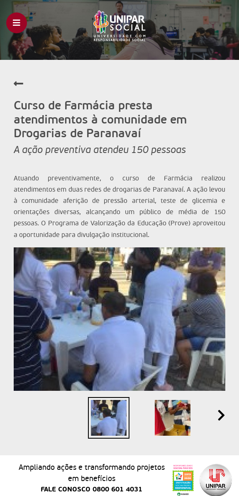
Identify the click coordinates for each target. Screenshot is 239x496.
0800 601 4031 (117, 489)
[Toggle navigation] (16, 22)
